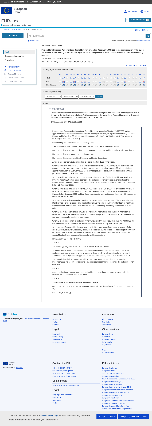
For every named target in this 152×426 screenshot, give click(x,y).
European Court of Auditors (112, 381)
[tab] (94, 66)
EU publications (107, 341)
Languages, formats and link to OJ (57, 66)
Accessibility (57, 336)
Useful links (106, 321)
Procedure (9, 56)
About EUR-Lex (107, 316)
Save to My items (12, 70)
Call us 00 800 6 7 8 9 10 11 (62, 364)
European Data (107, 330)
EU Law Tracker (108, 349)
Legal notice (56, 330)
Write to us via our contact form (63, 370)
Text (7, 48)
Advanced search (143, 37)
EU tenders (106, 333)
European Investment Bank (112, 392)
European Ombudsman (110, 394)
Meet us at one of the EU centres (64, 372)
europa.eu (19, 364)
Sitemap (55, 321)
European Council (108, 367)
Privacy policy (57, 394)
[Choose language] (53, 93)
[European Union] (9, 360)
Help (137, 26)
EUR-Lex (9, 17)
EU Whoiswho (107, 338)
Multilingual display (51, 88)
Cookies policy (57, 333)
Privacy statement (59, 338)
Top (46, 296)
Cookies (55, 399)
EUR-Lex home (16, 26)
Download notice (12, 66)
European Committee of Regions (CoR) (116, 389)
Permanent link (12, 63)
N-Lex (104, 346)
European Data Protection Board (113, 400)
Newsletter (106, 318)
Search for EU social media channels (65, 382)
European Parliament (109, 364)
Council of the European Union (113, 370)
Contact (55, 318)
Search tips (33, 37)
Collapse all (141, 62)
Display (99, 93)
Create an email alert (14, 74)
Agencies (105, 408)
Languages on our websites (62, 391)
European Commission (110, 372)
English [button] (144, 7)
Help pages (56, 316)
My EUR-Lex (130, 7)
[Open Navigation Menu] (13, 31)
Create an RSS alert (13, 77)
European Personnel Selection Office (115, 402)
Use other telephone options (62, 367)
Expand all (130, 62)
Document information (14, 52)
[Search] (148, 32)
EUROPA (6, 26)
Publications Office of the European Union (117, 405)
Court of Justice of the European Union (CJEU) (119, 375)
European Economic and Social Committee (117, 386)
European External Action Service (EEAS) (116, 383)
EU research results (109, 336)
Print (144, 26)
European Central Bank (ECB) (112, 378)
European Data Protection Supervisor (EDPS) (118, 397)
